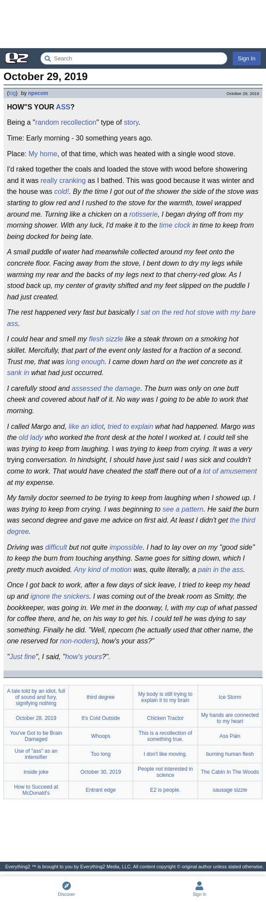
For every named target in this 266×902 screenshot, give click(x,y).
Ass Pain (230, 736)
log (12, 93)
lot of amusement (230, 471)
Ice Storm (230, 697)
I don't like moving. (165, 754)
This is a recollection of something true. (165, 736)
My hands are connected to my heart (230, 718)
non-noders (78, 641)
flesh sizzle (106, 339)
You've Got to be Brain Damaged (36, 736)
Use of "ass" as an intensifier (35, 754)
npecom (38, 93)
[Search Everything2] (133, 58)
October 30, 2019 (100, 772)
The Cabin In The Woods (230, 772)
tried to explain (130, 426)
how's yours (83, 656)
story (131, 122)
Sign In (246, 58)
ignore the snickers (59, 596)
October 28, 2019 (36, 718)
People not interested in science (165, 772)
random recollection (65, 122)
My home (42, 154)
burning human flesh (230, 754)
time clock (174, 225)
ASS (63, 107)
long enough (85, 361)
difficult (56, 547)
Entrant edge (100, 790)
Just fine (23, 656)
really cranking (62, 180)
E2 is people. (165, 790)
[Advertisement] (133, 24)
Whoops (100, 736)
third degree (101, 697)
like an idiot (86, 426)
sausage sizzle (230, 790)
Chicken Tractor (165, 718)
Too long (100, 754)
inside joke (36, 772)
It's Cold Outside (101, 718)
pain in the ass (220, 569)
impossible (126, 547)
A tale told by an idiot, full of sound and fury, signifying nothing (36, 697)
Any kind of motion (102, 569)
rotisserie (143, 214)
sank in (18, 372)
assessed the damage (106, 388)
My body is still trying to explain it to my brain (165, 697)
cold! (61, 191)
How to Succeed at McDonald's (36, 790)
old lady (31, 437)
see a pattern (183, 509)
